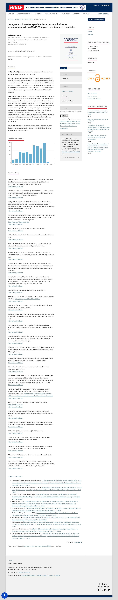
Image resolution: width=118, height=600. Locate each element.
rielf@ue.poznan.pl (24, 572)
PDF (63, 68)
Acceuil (10, 560)
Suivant (78, 542)
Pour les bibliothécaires (94, 99)
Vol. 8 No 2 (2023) (27, 19)
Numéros (37, 13)
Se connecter (105, 5)
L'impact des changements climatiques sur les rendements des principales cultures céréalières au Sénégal (99, 128)
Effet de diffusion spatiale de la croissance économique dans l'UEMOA (54, 529)
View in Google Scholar (15, 186)
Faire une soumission (96, 19)
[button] (4, 595)
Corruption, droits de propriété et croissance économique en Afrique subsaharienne (52, 508)
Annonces (76, 13)
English (90, 31)
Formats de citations (70, 157)
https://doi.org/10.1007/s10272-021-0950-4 (27, 299)
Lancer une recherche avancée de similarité (37, 546)
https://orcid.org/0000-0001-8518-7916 (17, 44)
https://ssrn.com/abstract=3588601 (18, 222)
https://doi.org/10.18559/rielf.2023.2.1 (23, 51)
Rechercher (103, 13)
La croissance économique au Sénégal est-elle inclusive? (54, 513)
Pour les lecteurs (92, 93)
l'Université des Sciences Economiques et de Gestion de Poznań (40, 575)
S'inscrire (96, 5)
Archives (18, 19)
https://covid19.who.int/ (15, 405)
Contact (86, 13)
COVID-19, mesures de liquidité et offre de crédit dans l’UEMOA (44, 517)
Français (90, 34)
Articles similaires (15, 477)
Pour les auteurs (51, 13)
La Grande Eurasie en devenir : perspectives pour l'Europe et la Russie (97, 112)
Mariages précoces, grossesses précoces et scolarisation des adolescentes (97, 137)
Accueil (11, 13)
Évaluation (66, 13)
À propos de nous (23, 13)
